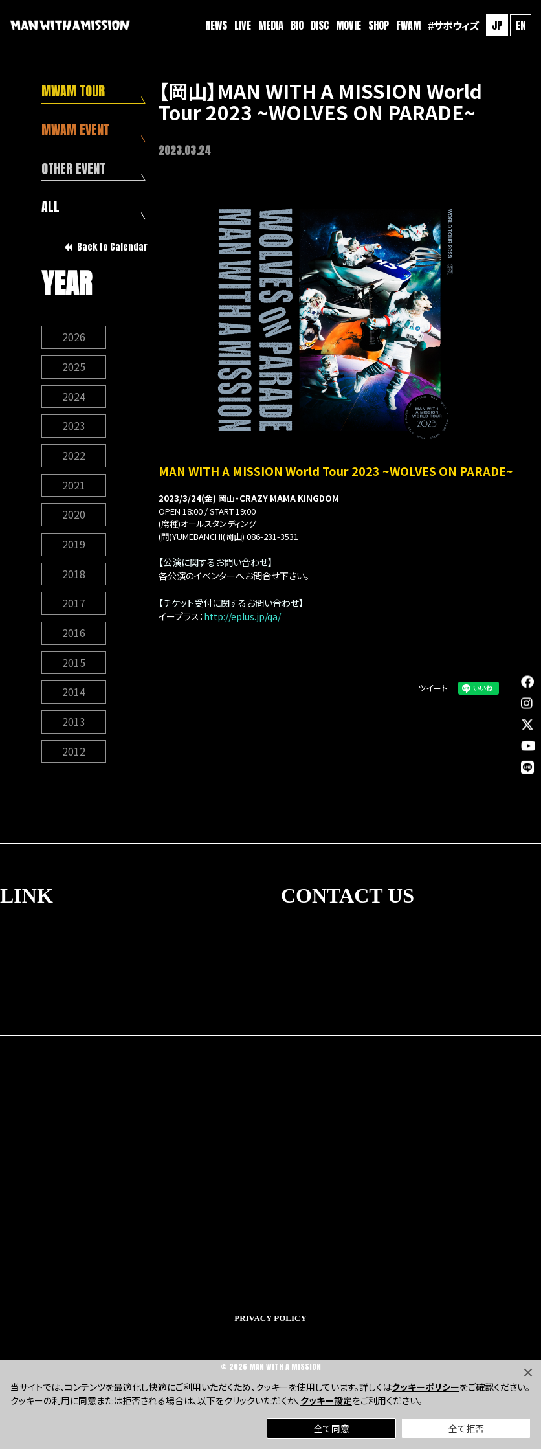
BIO (296, 26)
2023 (73, 427)
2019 (73, 546)
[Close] (528, 1372)
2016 (73, 636)
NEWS (215, 26)
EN (520, 26)
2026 (73, 338)
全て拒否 (466, 1428)
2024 (73, 397)
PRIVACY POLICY (270, 1322)
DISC (319, 26)
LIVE (242, 26)
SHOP (378, 26)
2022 (73, 457)
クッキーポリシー (425, 1386)
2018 (73, 576)
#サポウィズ (452, 26)
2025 (73, 368)
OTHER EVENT (74, 169)
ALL (50, 208)
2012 (73, 755)
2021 (73, 487)
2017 (73, 606)
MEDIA (270, 26)
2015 (73, 665)
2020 (73, 516)
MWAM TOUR (73, 92)
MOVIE (347, 26)
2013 (73, 725)
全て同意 (331, 1428)
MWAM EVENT (75, 130)
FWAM (407, 26)
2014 (73, 695)
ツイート (433, 688)
